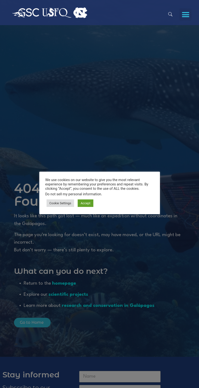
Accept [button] (85, 203)
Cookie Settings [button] (60, 203)
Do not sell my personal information (73, 194)
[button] (185, 14)
